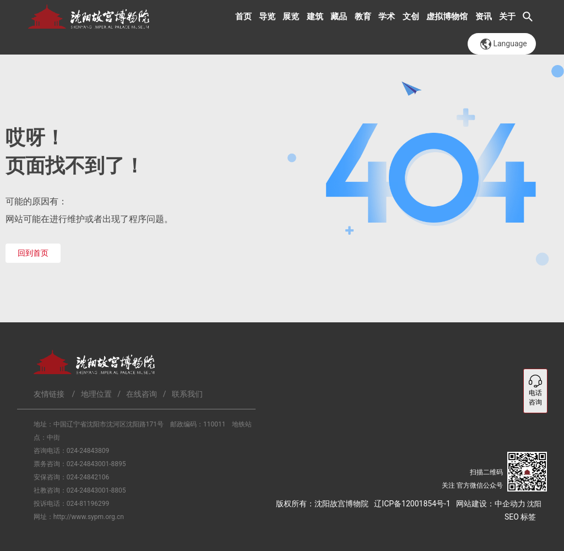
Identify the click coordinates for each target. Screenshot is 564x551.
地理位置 (96, 394)
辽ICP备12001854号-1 (412, 503)
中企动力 (510, 503)
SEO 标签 (520, 516)
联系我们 (187, 394)
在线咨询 (141, 394)
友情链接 (49, 394)
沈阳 (534, 504)
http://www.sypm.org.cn (88, 517)
